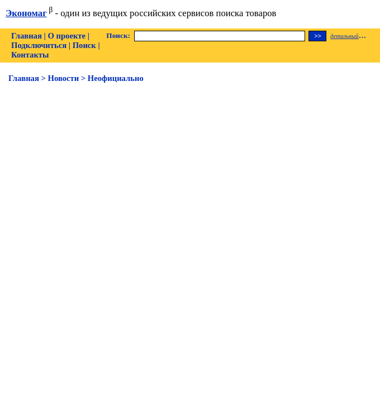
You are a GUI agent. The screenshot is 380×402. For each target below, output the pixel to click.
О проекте (67, 35)
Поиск (84, 45)
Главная (26, 35)
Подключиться (38, 45)
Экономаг (26, 13)
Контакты (30, 54)
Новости (63, 78)
